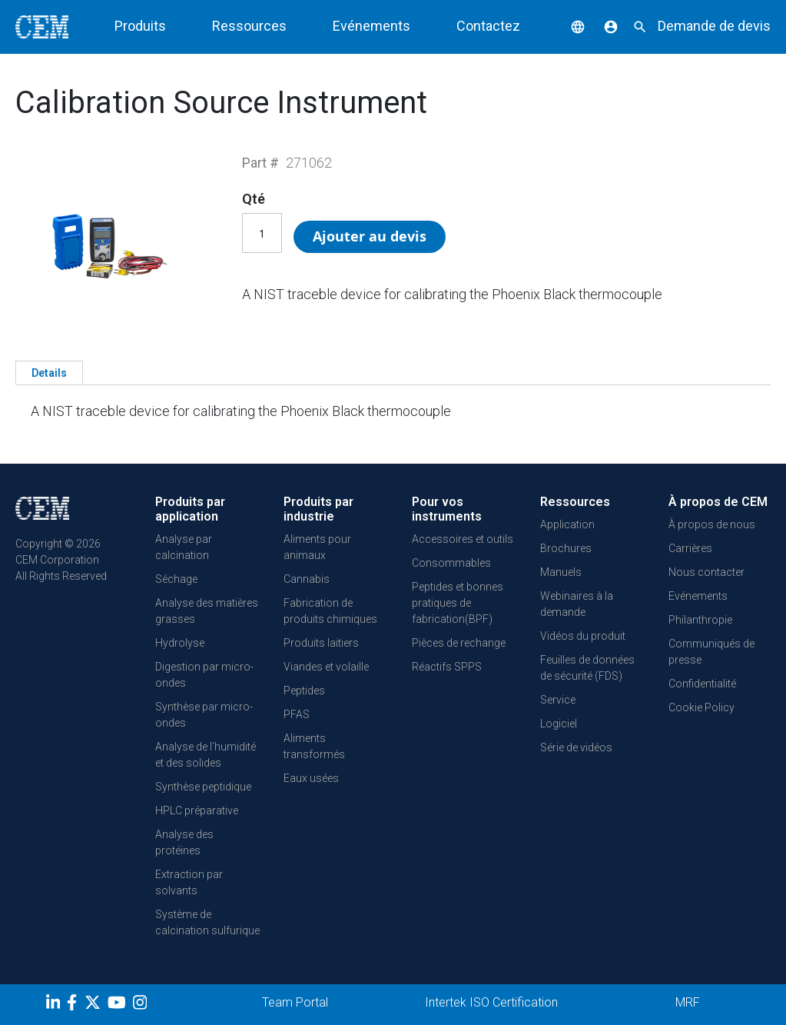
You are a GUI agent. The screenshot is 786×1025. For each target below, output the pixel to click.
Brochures (566, 548)
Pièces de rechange (459, 643)
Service (557, 700)
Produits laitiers (321, 643)
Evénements (371, 26)
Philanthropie (700, 620)
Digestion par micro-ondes (204, 675)
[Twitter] (94, 1005)
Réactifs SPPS (447, 667)
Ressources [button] (249, 26)
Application (567, 524)
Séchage (176, 579)
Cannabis (307, 579)
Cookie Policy (701, 707)
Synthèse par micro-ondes (204, 715)
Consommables (451, 563)
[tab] (49, 372)
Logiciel (558, 723)
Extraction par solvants (189, 882)
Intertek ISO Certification (491, 1002)
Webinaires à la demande (576, 604)
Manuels (561, 572)
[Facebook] (76, 1005)
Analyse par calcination (183, 547)
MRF (687, 1002)
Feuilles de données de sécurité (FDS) (587, 668)
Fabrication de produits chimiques (330, 611)
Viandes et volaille (326, 667)
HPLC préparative (196, 810)
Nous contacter (706, 572)
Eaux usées (311, 778)
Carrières (690, 548)
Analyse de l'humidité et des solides (205, 754)
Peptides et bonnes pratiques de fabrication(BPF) (457, 603)
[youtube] (119, 1005)
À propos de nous (711, 524)
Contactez (488, 26)
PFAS (297, 714)
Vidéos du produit (582, 636)
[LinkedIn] (55, 1005)
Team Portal (295, 1002)
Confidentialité (702, 683)
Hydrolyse (179, 643)
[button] (566, 25)
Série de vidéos (576, 747)
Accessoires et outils (462, 539)
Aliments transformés (314, 746)
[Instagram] (142, 1005)
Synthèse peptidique (203, 786)
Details (49, 373)
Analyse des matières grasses (206, 611)
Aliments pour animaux (317, 547)
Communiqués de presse (711, 651)
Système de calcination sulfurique (207, 922)
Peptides (304, 690)
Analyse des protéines (184, 842)
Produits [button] (140, 26)
